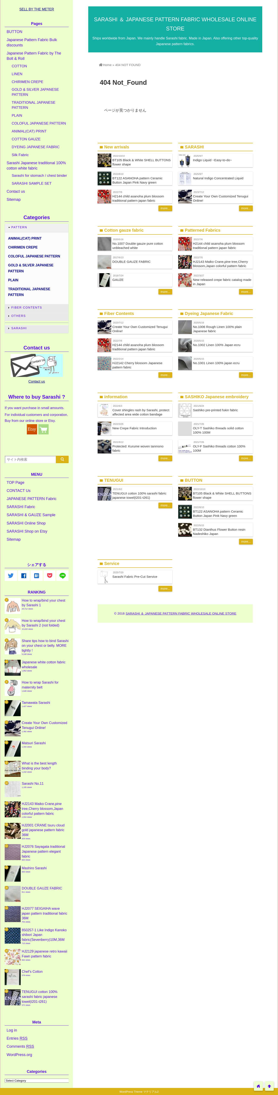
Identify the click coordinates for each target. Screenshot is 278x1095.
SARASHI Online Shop (26, 523)
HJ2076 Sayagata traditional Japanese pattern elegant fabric (43, 851)
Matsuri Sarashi (34, 743)
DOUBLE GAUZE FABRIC (131, 261)
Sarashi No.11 (33, 783)
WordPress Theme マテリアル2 (139, 1091)
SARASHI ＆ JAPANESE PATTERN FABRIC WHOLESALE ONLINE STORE (181, 613)
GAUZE (118, 280)
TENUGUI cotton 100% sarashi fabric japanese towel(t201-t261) (39, 996)
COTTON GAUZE (26, 139)
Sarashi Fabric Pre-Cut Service (134, 576)
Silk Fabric (20, 155)
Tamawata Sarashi (36, 702)
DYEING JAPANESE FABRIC (36, 147)
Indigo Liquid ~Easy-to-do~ (212, 160)
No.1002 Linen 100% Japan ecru (216, 345)
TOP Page (15, 482)
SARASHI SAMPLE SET (32, 183)
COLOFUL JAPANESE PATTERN (39, 123)
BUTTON (14, 32)
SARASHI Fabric (21, 507)
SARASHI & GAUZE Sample (31, 515)
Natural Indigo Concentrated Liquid (218, 178)
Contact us (16, 191)
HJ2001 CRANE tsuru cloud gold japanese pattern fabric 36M (43, 830)
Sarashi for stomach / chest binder (39, 176)
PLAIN (17, 116)
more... (165, 208)
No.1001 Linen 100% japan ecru (216, 363)
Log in (12, 1030)
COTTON (19, 66)
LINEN (17, 74)
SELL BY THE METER (36, 9)
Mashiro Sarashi (34, 868)
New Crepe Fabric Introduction (134, 428)
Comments (20, 1046)
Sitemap (14, 199)
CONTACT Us (18, 491)
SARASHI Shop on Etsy (27, 531)
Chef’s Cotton (32, 971)
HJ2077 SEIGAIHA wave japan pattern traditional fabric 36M (44, 913)
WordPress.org (19, 1055)
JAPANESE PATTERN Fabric (31, 499)
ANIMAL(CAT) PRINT (29, 131)
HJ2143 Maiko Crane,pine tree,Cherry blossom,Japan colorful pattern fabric (42, 808)
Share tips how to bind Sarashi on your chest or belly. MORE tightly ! (45, 645)
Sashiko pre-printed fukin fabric (215, 410)
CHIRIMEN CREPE (27, 82)
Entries (17, 1038)
